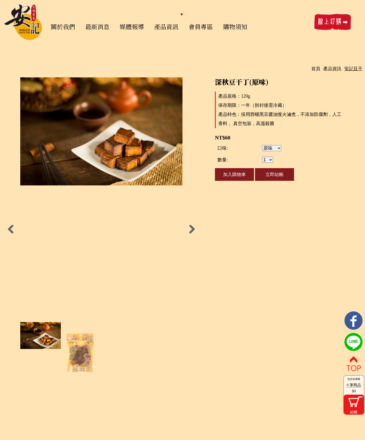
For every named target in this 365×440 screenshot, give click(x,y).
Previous (13, 230)
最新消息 (97, 26)
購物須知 (235, 26)
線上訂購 (333, 22)
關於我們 (63, 26)
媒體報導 (132, 26)
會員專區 (201, 26)
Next (190, 230)
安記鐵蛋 (23, 22)
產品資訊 (166, 26)
